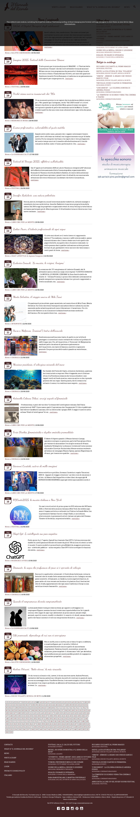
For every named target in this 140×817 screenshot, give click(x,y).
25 (75, 702)
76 (76, 708)
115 (45, 713)
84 (20, 710)
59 (20, 708)
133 (30, 716)
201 (50, 724)
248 (75, 729)
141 (62, 716)
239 (36, 729)
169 (7, 721)
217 (30, 727)
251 (87, 729)
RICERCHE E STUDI (19, 560)
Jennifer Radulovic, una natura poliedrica (34, 195)
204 (63, 724)
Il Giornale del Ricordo (20, 795)
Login (6, 766)
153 (27, 719)
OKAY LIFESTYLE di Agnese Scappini (27, 256)
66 (43, 708)
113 (38, 713)
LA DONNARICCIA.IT (20, 154)
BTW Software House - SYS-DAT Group (63, 803)
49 (70, 705)
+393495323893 (67, 795)
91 (43, 710)
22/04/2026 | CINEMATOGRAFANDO (108, 99)
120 (64, 713)
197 (34, 724)
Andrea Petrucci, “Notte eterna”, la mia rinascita (37, 669)
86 (26, 710)
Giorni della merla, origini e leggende (116, 51)
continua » (48, 47)
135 (38, 716)
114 (41, 713)
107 (15, 713)
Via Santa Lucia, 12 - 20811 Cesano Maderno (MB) (45, 795)
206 (71, 724)
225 (63, 727)
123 (76, 713)
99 (69, 710)
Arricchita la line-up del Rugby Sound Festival (114, 783)
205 (67, 724)
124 (80, 713)
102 (80, 710)
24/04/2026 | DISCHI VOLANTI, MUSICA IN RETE (113, 80)
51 (77, 705)
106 (11, 713)
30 (7, 705)
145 (78, 716)
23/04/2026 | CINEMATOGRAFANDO (108, 92)
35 (23, 705)
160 (54, 719)
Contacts (8, 745)
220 (42, 727)
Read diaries (9, 762)
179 (47, 721)
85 (23, 710)
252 (7, 732)
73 (66, 708)
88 (33, 710)
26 (79, 702)
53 (83, 705)
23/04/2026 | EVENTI (103, 85)
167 (82, 719)
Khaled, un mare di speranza (116, 56)
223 (55, 727)
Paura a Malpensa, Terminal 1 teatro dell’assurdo (38, 330)
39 (36, 705)
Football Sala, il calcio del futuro (70, 746)
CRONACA (15, 357)
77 (80, 708)
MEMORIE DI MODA (19, 120)
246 (66, 729)
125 (84, 713)
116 (49, 713)
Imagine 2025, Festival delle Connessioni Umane (38, 60)
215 (23, 727)
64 (36, 708)
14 (40, 702)
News (7, 53)
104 (88, 710)
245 (62, 729)
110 (27, 713)
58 (17, 708)
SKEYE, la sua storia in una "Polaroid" (114, 71)
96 (59, 710)
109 (23, 713)
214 (18, 727)
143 (70, 716)
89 (36, 710)
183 (63, 721)
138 (50, 716)
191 (11, 724)
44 (53, 705)
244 (57, 729)
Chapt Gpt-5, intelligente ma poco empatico (35, 533)
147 (87, 716)
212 (11, 727)
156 (39, 719)
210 (88, 724)
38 (33, 705)
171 (15, 721)
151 (19, 719)
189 (87, 721)
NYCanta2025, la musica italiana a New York (37, 500)
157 (42, 719)
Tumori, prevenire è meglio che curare (116, 46)
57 (13, 708)
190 (7, 724)
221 (47, 727)
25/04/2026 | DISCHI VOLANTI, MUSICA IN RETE (113, 73)
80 (7, 710)
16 (46, 702)
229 (80, 727)
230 (84, 727)
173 (23, 721)
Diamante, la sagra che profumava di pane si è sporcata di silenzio (47, 567)
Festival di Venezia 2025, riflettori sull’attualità (38, 161)
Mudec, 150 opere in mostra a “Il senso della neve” (70, 752)
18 (53, 702)
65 (39, 708)
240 (40, 729)
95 (56, 710)
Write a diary (10, 758)
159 (50, 719)
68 (49, 708)
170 (11, 721)
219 (38, 727)
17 (49, 702)
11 (31, 702)
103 (84, 710)
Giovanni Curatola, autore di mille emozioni (35, 466)
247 (70, 729)
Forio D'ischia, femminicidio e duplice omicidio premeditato (43, 432)
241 (45, 729)
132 (26, 716)
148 (7, 719)
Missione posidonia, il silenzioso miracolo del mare (38, 364)
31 (10, 705)
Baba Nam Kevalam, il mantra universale (70, 778)
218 (34, 727)
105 (7, 713)
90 (39, 710)
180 (51, 721)
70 (56, 708)
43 (50, 705)
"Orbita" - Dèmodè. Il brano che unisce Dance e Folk (114, 757)
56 (10, 708)
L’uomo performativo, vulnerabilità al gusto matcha (39, 127)
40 (40, 705)
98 (66, 710)
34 (20, 705)
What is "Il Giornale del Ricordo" (19, 749)
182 (59, 721)
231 (88, 727)
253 (11, 732)
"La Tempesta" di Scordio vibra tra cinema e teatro (114, 776)
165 (74, 719)
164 (70, 719)
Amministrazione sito (85, 803)
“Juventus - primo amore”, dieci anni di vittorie (70, 758)
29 (89, 702)
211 (7, 727)
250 (83, 729)
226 (67, 727)
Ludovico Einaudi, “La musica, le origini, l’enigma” (38, 263)
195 (26, 724)
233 (11, 729)
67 (46, 708)
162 (62, 719)
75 (73, 708)
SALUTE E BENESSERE (20, 53)
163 (66, 719)
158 (47, 719)
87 (30, 710)
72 (63, 708)
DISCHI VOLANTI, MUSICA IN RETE (26, 696)
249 (79, 729)
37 (30, 705)
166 (78, 719)
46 (60, 705)
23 (69, 702)
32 (13, 705)
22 (65, 702)
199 (42, 724)
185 (71, 721)
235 (19, 729)
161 (58, 719)
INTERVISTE (16, 324)
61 (26, 708)
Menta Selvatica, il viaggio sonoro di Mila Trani (37, 297)
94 (53, 710)
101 (77, 710)
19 (56, 702)
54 (87, 705)
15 (43, 702)
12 (34, 702)
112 (34, 713)
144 (74, 716)
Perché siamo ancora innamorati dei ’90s (34, 93)
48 (67, 705)
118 (57, 713)
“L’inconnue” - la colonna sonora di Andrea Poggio (114, 769)
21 (62, 702)
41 (43, 705)
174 (27, 721)
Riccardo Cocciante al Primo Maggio (113, 66)
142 (66, 716)
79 (87, 708)
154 (31, 719)
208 (80, 724)
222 (50, 727)
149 (11, 719)
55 (7, 708)
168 (86, 719)
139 (54, 716)
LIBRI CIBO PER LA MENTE (22, 222)
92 (46, 710)
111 (30, 713)
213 (14, 727)
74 (70, 708)
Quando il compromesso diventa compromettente (37, 601)
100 (73, 710)
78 (83, 708)
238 (32, 729)
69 (53, 708)
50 (73, 705)
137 (46, 716)
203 (59, 724)
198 (38, 724)
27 (82, 702)
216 (26, 727)
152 (23, 719)
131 (23, 716)
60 (23, 708)
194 (22, 724)
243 (53, 729)
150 (15, 719)
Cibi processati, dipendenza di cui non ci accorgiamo (39, 635)
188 (83, 721)
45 (56, 705)
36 (26, 705)
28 (85, 702)
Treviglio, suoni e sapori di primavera (114, 83)
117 (53, 713)
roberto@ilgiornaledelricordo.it (84, 795)
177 (39, 721)
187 (79, 721)
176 (35, 721)
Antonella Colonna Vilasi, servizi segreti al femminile (40, 398)
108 (19, 713)
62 (30, 708)
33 (16, 705)
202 (54, 724)
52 (80, 705)
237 (28, 729)
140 (58, 716)
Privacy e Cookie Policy (14, 771)
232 (7, 729)
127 (7, 716)
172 (19, 721)
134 (34, 716)
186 (75, 721)
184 (67, 721)
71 (59, 708)
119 (60, 713)
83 (16, 710)
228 (76, 727)
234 (15, 729)
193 (18, 724)
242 (49, 729)
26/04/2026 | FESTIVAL (104, 68)
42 (46, 705)
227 (71, 727)
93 (49, 710)
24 (72, 702)
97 (63, 710)
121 (68, 713)
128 (11, 716)
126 (88, 713)
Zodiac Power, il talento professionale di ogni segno (39, 229)
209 (84, 724)
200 (46, 724)
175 (31, 721)
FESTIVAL (15, 87)
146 (83, 716)
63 (33, 708)
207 (75, 724)
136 (42, 716)
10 (28, 702)
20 (59, 702)
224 (59, 727)
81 (10, 710)
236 (24, 729)
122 (72, 713)
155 (35, 719)
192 (14, 724)
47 (63, 705)
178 (43, 721)
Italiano (8, 775)
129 (15, 716)
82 (13, 710)
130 (19, 716)
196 (30, 724)
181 (55, 721)
